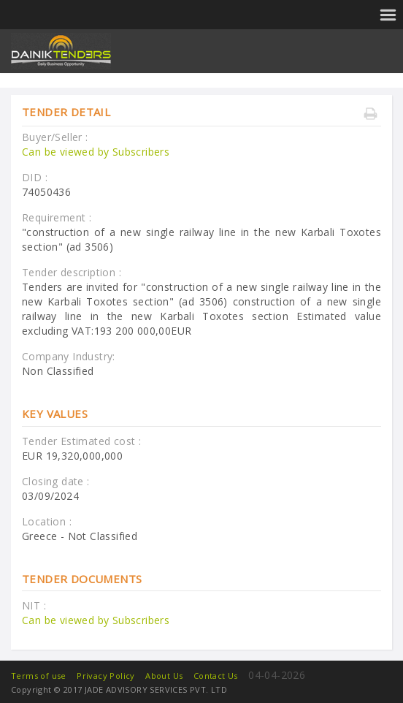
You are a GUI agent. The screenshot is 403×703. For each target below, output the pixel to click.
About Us (164, 675)
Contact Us (215, 675)
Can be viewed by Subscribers (95, 152)
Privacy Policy (106, 675)
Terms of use (38, 675)
